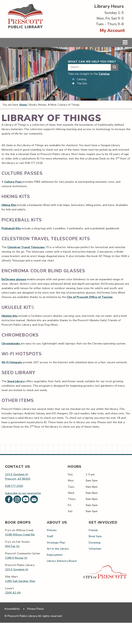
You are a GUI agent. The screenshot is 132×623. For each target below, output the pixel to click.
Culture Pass (13, 182)
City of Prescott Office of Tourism (89, 297)
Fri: (70, 505)
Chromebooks (11, 344)
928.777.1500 (14, 486)
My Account (112, 30)
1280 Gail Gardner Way (20, 581)
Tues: (71, 487)
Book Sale (95, 536)
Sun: (70, 474)
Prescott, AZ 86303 (17, 479)
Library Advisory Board (61, 561)
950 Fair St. (12, 546)
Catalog (104, 74)
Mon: (71, 481)
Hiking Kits (9, 205)
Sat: (70, 511)
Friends (93, 530)
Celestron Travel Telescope (26, 247)
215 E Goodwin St (16, 474)
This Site (82, 84)
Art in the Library (58, 549)
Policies (52, 530)
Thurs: (72, 499)
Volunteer (95, 549)
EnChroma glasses (14, 279)
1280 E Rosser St (16, 558)
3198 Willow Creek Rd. (20, 535)
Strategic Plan (56, 542)
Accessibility (12, 609)
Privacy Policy (36, 609)
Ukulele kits (10, 316)
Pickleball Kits (11, 228)
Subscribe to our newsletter (23, 493)
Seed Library (16, 381)
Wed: (71, 493)
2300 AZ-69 (13, 593)
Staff (50, 536)
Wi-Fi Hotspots (12, 362)
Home (24, 105)
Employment (55, 555)
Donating (94, 542)
